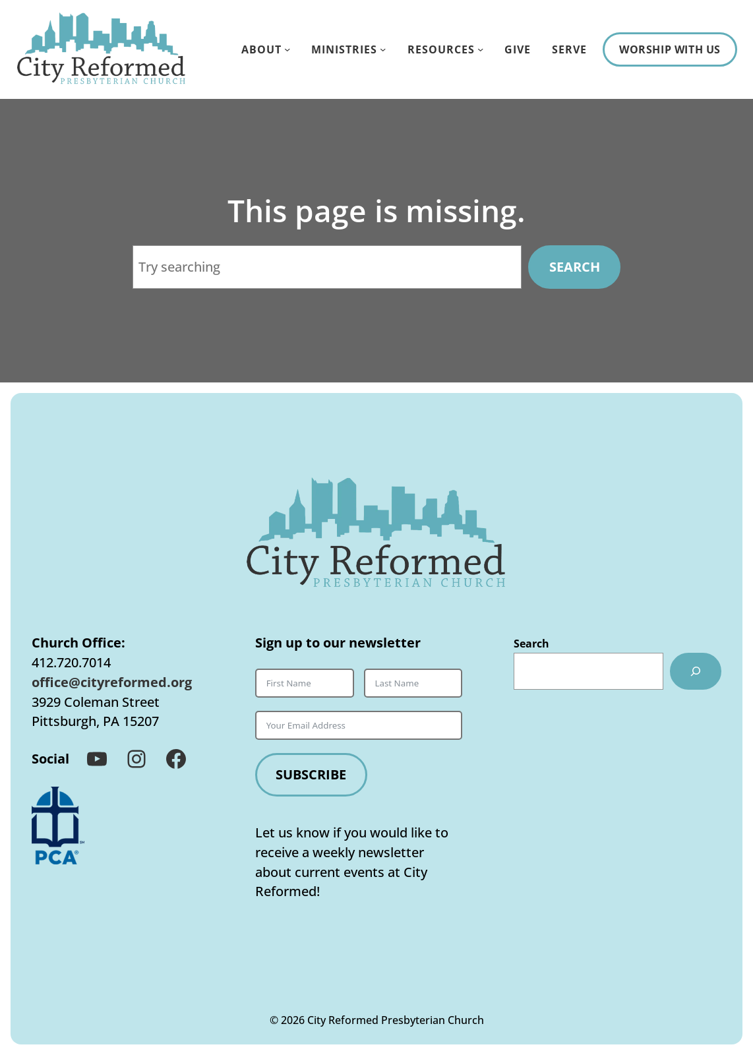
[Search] (695, 671)
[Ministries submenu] (383, 49)
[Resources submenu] (480, 49)
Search (574, 267)
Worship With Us (670, 49)
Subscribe (311, 774)
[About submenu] (287, 49)
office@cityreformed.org (112, 682)
